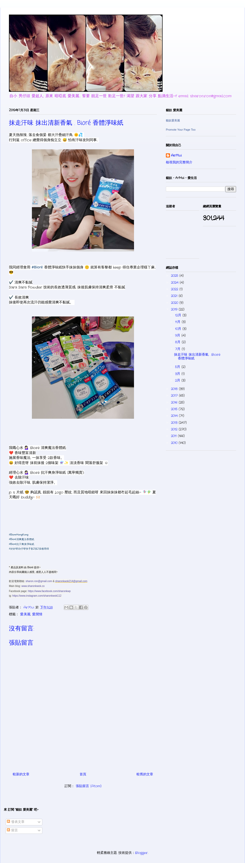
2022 (175, 289)
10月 (178, 328)
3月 (178, 373)
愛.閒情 (37, 614)
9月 (178, 335)
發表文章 (15, 822)
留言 (12, 830)
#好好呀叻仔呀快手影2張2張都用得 (29, 548)
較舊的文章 (145, 774)
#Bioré (37, 267)
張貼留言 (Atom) (89, 786)
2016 (175, 402)
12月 (178, 315)
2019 (175, 309)
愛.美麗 (25, 614)
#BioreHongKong (18, 534)
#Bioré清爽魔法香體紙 (21, 539)
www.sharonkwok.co (33, 586)
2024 (175, 282)
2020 (175, 302)
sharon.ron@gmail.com (39, 581)
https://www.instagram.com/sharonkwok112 (36, 595)
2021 (175, 295)
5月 (178, 367)
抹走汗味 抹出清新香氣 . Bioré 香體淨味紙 (197, 356)
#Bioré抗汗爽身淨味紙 (21, 544)
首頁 (83, 774)
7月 (178, 349)
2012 (175, 429)
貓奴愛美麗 (173, 120)
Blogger (141, 852)
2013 (175, 422)
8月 (178, 342)
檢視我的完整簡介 (179, 162)
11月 (178, 322)
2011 (174, 436)
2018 (175, 389)
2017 (175, 395)
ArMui (176, 155)
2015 (175, 409)
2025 (175, 275)
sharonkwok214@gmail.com (71, 581)
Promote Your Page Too (180, 129)
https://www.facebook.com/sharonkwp (49, 591)
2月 (178, 380)
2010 (175, 442)
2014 (175, 415)
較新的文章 (21, 774)
